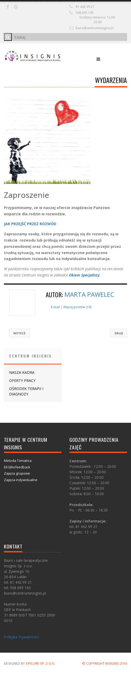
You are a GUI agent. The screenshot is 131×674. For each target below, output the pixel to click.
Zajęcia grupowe (17, 473)
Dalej (119, 333)
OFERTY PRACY (22, 380)
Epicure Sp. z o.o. (40, 663)
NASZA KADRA (21, 372)
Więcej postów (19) (77, 307)
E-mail (55, 307)
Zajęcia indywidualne (20, 479)
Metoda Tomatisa (18, 460)
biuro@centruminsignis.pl (95, 28)
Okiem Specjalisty (84, 275)
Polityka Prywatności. (22, 636)
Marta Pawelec (89, 294)
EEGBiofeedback (17, 467)
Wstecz (19, 333)
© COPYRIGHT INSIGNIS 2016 (104, 663)
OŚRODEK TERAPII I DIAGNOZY (26, 391)
